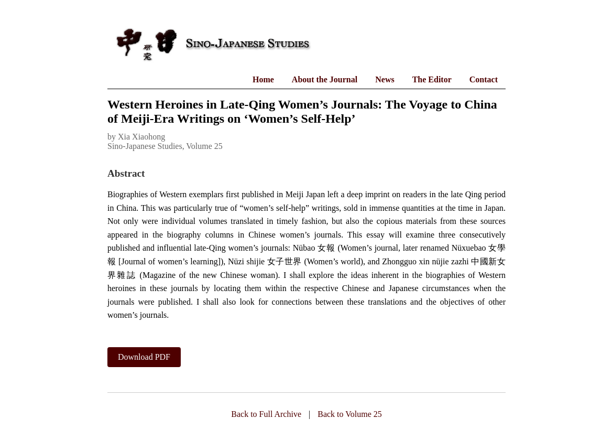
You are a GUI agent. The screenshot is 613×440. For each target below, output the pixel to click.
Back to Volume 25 (350, 414)
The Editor (432, 79)
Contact (483, 79)
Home (263, 79)
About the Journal (324, 79)
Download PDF (144, 356)
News (384, 79)
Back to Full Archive (266, 414)
